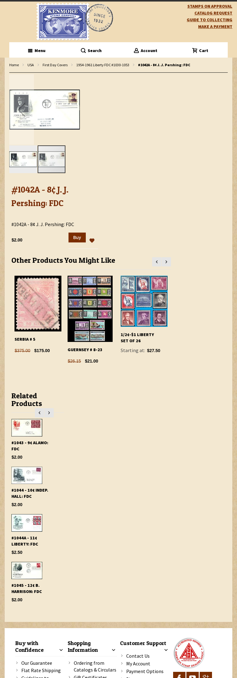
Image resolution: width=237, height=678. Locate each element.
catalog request (213, 13)
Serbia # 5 (25, 339)
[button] (21, 109)
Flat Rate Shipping (41, 670)
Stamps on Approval (209, 6)
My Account (138, 663)
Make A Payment (215, 26)
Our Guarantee (36, 663)
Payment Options (145, 671)
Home (14, 65)
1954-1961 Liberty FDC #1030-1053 (102, 65)
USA (30, 65)
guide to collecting (209, 19)
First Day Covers (55, 65)
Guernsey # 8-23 (85, 349)
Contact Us (138, 656)
